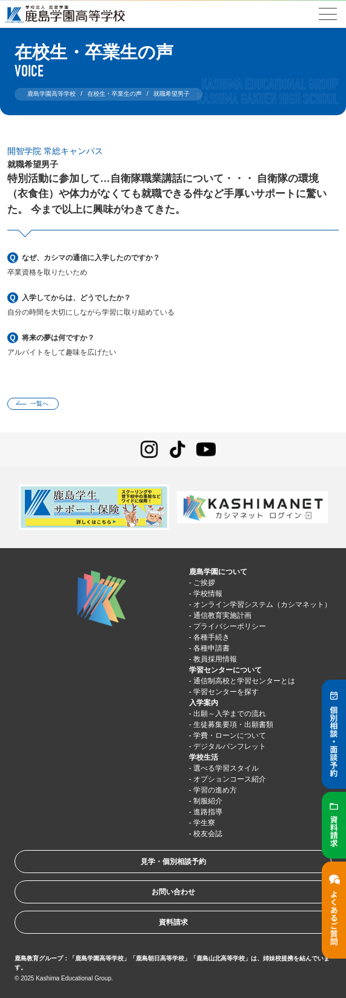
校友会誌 (207, 833)
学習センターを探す (226, 692)
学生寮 (204, 823)
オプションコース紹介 (229, 779)
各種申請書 (211, 648)
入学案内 (203, 702)
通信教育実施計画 (222, 615)
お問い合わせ (173, 892)
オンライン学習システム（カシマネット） (262, 604)
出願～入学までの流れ (229, 713)
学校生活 (203, 757)
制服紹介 (207, 801)
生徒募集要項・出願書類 (233, 724)
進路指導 (207, 812)
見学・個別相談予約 (173, 861)
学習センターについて (225, 670)
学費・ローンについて (229, 735)
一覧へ (39, 403)
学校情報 (207, 593)
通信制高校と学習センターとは (244, 681)
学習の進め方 (215, 790)
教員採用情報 (215, 659)
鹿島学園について (218, 572)
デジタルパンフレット (229, 746)
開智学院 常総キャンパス (55, 151)
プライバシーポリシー (229, 626)
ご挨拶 (204, 582)
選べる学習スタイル (226, 768)
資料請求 (173, 922)
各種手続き (211, 637)
